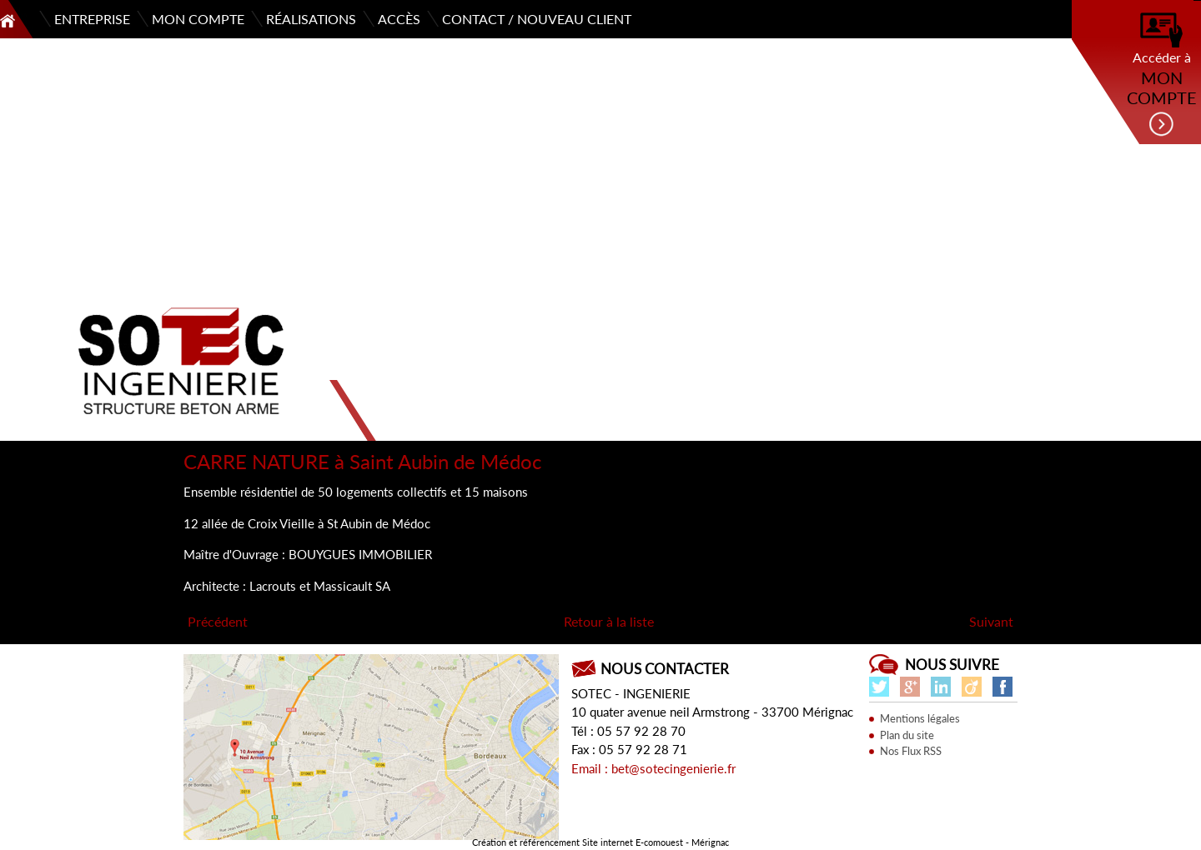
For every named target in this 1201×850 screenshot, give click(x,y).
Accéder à (1161, 75)
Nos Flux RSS (911, 751)
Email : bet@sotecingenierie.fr (653, 768)
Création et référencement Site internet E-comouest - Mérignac (600, 842)
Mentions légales (920, 718)
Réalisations (311, 19)
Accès (399, 19)
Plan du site (907, 735)
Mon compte (198, 19)
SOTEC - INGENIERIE (631, 693)
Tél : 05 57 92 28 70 (628, 730)
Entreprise (92, 19)
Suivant (991, 621)
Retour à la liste (609, 621)
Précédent (218, 621)
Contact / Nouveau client (536, 19)
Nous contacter (664, 669)
